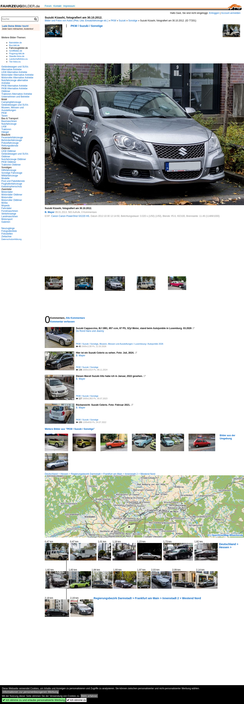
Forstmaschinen (9, 211)
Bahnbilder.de (15, 42)
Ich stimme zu (76, 700)
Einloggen (214, 13)
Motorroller (6, 197)
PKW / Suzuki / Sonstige (87, 25)
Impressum (69, 6)
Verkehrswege (8, 213)
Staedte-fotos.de (16, 56)
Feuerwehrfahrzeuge (12, 137)
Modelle (5, 178)
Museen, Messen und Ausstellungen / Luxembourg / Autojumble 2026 (131, 344)
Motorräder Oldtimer (11, 194)
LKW (3, 126)
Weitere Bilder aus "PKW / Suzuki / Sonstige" (70, 429)
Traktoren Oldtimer (11, 164)
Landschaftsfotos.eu (18, 59)
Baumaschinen (9, 121)
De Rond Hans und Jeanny (90, 331)
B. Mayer (49, 212)
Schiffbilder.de (15, 51)
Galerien (5, 222)
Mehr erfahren (89, 695)
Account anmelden (230, 13)
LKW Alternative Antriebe (14, 72)
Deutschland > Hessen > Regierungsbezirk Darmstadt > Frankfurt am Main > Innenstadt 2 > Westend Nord (100, 474)
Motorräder (7, 192)
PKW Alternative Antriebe (14, 85)
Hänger (5, 132)
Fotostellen (7, 233)
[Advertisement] (115, 46)
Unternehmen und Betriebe (15, 96)
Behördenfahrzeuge (11, 140)
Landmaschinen (9, 216)
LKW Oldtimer (8, 151)
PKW (113, 20)
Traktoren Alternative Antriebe (16, 94)
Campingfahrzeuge (11, 102)
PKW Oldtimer (8, 162)
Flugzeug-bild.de (17, 53)
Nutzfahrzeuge (9, 124)
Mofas (4, 202)
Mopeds (5, 205)
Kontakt (57, 6)
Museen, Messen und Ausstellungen (12, 109)
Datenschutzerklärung (11, 239)
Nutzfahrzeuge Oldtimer (13, 159)
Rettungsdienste (9, 145)
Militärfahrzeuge (9, 175)
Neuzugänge (8, 228)
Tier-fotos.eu (15, 61)
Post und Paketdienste (13, 181)
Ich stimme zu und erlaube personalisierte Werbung (34, 700)
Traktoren (6, 129)
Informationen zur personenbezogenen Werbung (30, 691)
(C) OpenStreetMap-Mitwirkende (225, 535)
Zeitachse (6, 236)
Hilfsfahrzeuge (8, 170)
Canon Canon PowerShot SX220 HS (70, 216)
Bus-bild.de (14, 45)
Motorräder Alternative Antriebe (17, 75)
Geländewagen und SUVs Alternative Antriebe (14, 68)
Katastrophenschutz (11, 186)
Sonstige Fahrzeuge (11, 173)
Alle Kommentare (75, 318)
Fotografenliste (9, 231)
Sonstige (133, 20)
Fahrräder (6, 208)
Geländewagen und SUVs (14, 104)
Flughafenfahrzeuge (11, 183)
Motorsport (6, 219)
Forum (48, 6)
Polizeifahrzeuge (10, 143)
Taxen (4, 115)
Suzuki (122, 20)
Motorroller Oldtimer (11, 200)
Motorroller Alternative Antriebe (17, 77)
